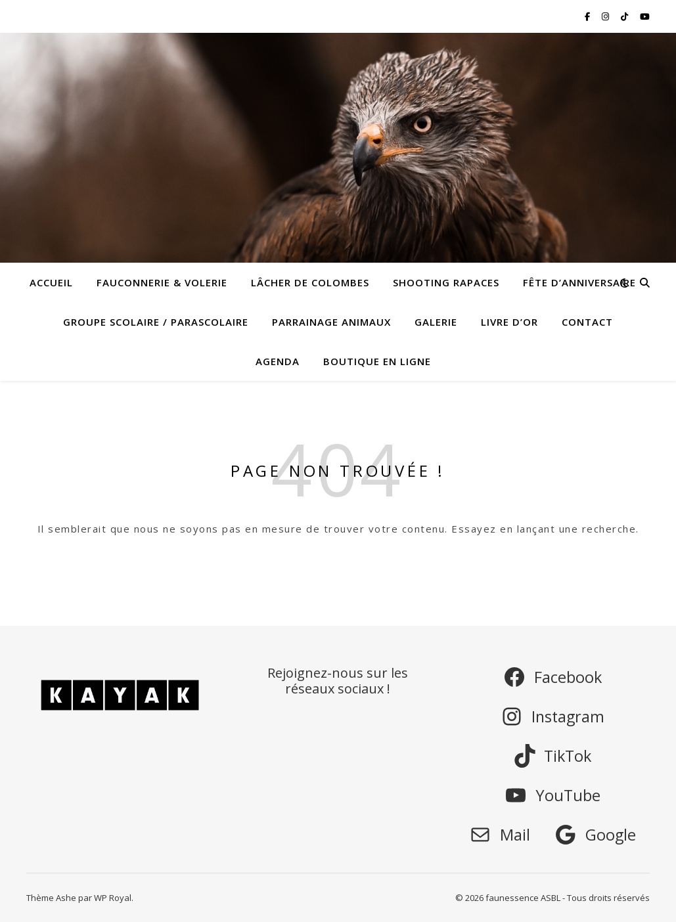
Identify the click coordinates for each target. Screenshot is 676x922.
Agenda (278, 361)
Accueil (51, 282)
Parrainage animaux (331, 321)
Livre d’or (509, 321)
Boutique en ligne (377, 361)
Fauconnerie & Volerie (162, 282)
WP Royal (112, 898)
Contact (587, 321)
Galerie (436, 321)
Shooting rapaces (446, 282)
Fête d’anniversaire (579, 282)
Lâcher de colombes (310, 282)
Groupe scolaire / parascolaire (155, 321)
